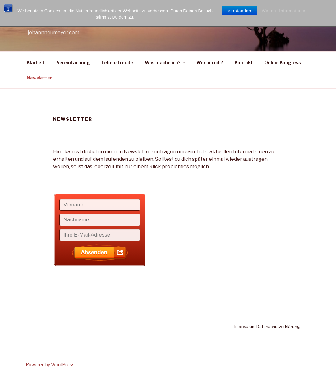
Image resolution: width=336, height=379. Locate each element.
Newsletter (39, 77)
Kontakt (244, 62)
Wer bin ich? (209, 62)
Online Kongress (283, 62)
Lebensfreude (117, 62)
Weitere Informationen (285, 10)
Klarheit (36, 62)
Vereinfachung (73, 62)
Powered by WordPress (50, 364)
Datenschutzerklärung (278, 326)
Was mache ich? (165, 62)
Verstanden (239, 10)
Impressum (244, 326)
